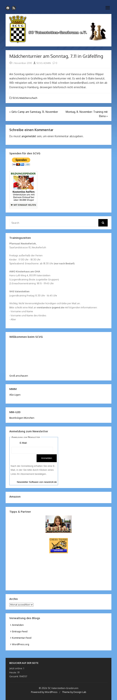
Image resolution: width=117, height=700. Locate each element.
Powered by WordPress (44, 691)
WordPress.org (20, 644)
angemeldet (28, 136)
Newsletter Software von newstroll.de (37, 482)
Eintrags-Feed (19, 631)
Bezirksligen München (21, 417)
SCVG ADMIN (42, 63)
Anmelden (18, 624)
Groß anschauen (18, 375)
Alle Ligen (15, 394)
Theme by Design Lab (74, 691)
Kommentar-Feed (21, 637)
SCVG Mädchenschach (25, 97)
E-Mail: (23, 442)
